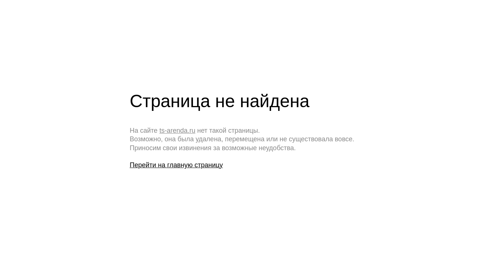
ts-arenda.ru (177, 130)
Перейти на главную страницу (176, 165)
